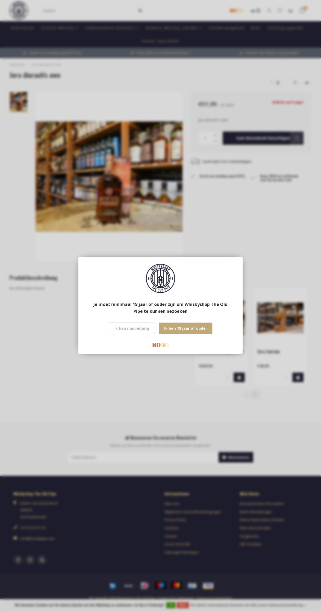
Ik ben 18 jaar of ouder (185, 328)
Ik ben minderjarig (131, 328)
